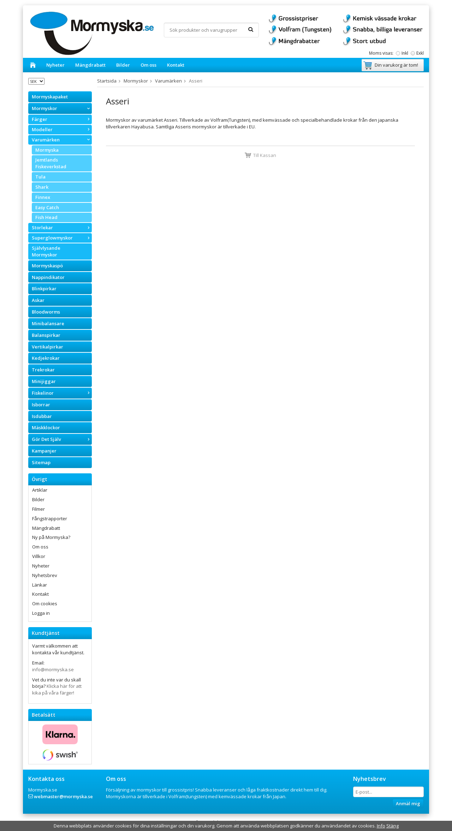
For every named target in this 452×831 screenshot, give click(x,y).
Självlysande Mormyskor (46, 251)
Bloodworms (46, 312)
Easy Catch (47, 207)
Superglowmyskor (62, 238)
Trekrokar (43, 369)
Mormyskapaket (50, 96)
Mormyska (47, 150)
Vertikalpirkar (47, 347)
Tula (40, 177)
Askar (38, 300)
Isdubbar (42, 416)
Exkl (420, 53)
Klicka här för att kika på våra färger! (57, 689)
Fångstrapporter (49, 518)
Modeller (62, 129)
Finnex (42, 197)
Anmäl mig (408, 803)
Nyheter (55, 65)
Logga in (41, 613)
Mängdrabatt (90, 65)
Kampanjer (44, 451)
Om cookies (44, 603)
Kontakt (175, 65)
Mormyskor (62, 108)
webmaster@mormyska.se (63, 796)
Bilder (123, 65)
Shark (41, 187)
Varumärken (62, 140)
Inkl (405, 53)
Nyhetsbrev (44, 575)
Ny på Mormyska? (51, 537)
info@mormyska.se (53, 669)
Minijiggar (44, 381)
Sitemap (41, 462)
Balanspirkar (46, 335)
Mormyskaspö (47, 265)
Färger (62, 119)
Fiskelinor (62, 393)
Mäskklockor (46, 427)
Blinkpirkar (44, 288)
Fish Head (46, 217)
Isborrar (41, 404)
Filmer (38, 509)
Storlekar (62, 227)
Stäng (392, 826)
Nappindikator (48, 277)
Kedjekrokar (46, 358)
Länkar (39, 585)
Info (381, 826)
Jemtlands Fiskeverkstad (50, 163)
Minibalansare (48, 323)
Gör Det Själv (62, 439)
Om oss (148, 65)
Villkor (38, 556)
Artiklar (39, 490)
